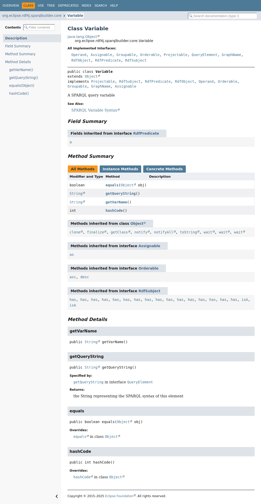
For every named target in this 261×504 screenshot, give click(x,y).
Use (41, 5)
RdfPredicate (108, 60)
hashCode (114, 210)
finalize (95, 232)
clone (75, 232)
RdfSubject (136, 60)
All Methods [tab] (83, 169)
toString (188, 232)
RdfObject (81, 60)
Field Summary (18, 46)
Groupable (126, 55)
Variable (75, 16)
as (72, 255)
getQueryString (121, 193)
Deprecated (68, 5)
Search (100, 5)
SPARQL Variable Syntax (94, 110)
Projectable (175, 55)
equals (112, 185)
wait (208, 232)
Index (86, 5)
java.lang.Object (82, 37)
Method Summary (20, 54)
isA (245, 300)
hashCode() (19, 93)
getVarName (116, 202)
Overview (11, 5)
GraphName (231, 55)
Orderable (150, 55)
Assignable (101, 55)
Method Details (18, 62)
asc (73, 277)
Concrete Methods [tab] (164, 169)
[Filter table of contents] (39, 27)
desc (84, 277)
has (73, 300)
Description (16, 38)
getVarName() (21, 70)
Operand (78, 55)
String (76, 193)
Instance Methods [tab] (120, 169)
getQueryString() (23, 78)
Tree (51, 5)
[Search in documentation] (222, 16)
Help (114, 5)
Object (91, 76)
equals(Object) (21, 86)
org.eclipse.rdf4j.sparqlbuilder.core (31, 16)
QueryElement (204, 55)
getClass (119, 232)
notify (141, 232)
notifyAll (163, 232)
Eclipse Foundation (119, 496)
